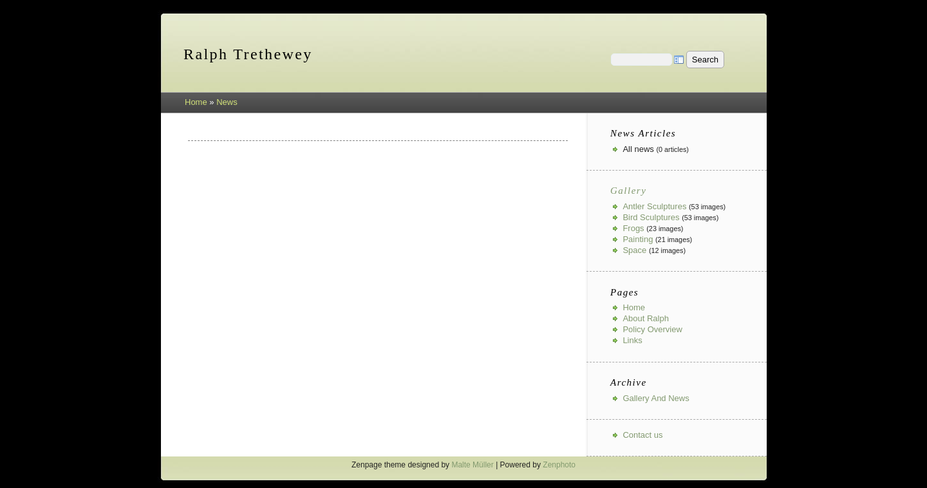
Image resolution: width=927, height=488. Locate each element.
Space (634, 250)
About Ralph (646, 318)
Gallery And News (656, 398)
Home (196, 102)
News (227, 102)
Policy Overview (652, 329)
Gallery (628, 190)
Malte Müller (472, 464)
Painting (638, 239)
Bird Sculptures (651, 217)
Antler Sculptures (654, 206)
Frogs (633, 228)
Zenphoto (559, 464)
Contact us (642, 435)
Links (632, 340)
